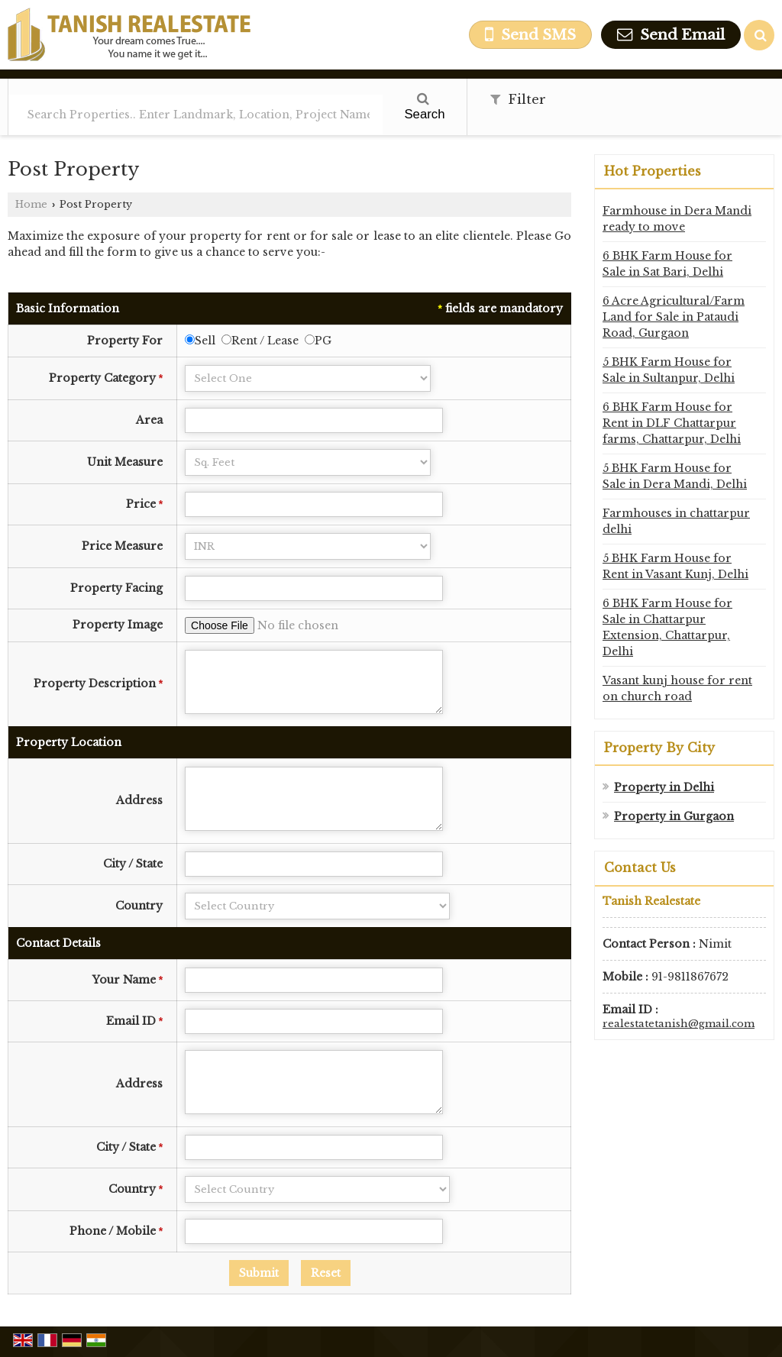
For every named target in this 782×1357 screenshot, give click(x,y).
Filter (518, 100)
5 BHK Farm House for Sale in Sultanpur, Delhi (669, 370)
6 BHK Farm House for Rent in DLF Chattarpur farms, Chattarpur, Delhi (672, 423)
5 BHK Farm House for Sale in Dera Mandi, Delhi (675, 476)
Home (31, 204)
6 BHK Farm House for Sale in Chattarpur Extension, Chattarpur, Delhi (667, 627)
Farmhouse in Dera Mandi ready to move (677, 219)
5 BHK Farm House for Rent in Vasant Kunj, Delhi (675, 566)
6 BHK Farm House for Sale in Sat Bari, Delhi (667, 264)
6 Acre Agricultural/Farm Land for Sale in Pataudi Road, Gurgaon (674, 317)
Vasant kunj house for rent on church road (677, 688)
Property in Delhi (664, 787)
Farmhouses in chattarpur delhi (676, 521)
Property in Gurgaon (674, 816)
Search (424, 106)
